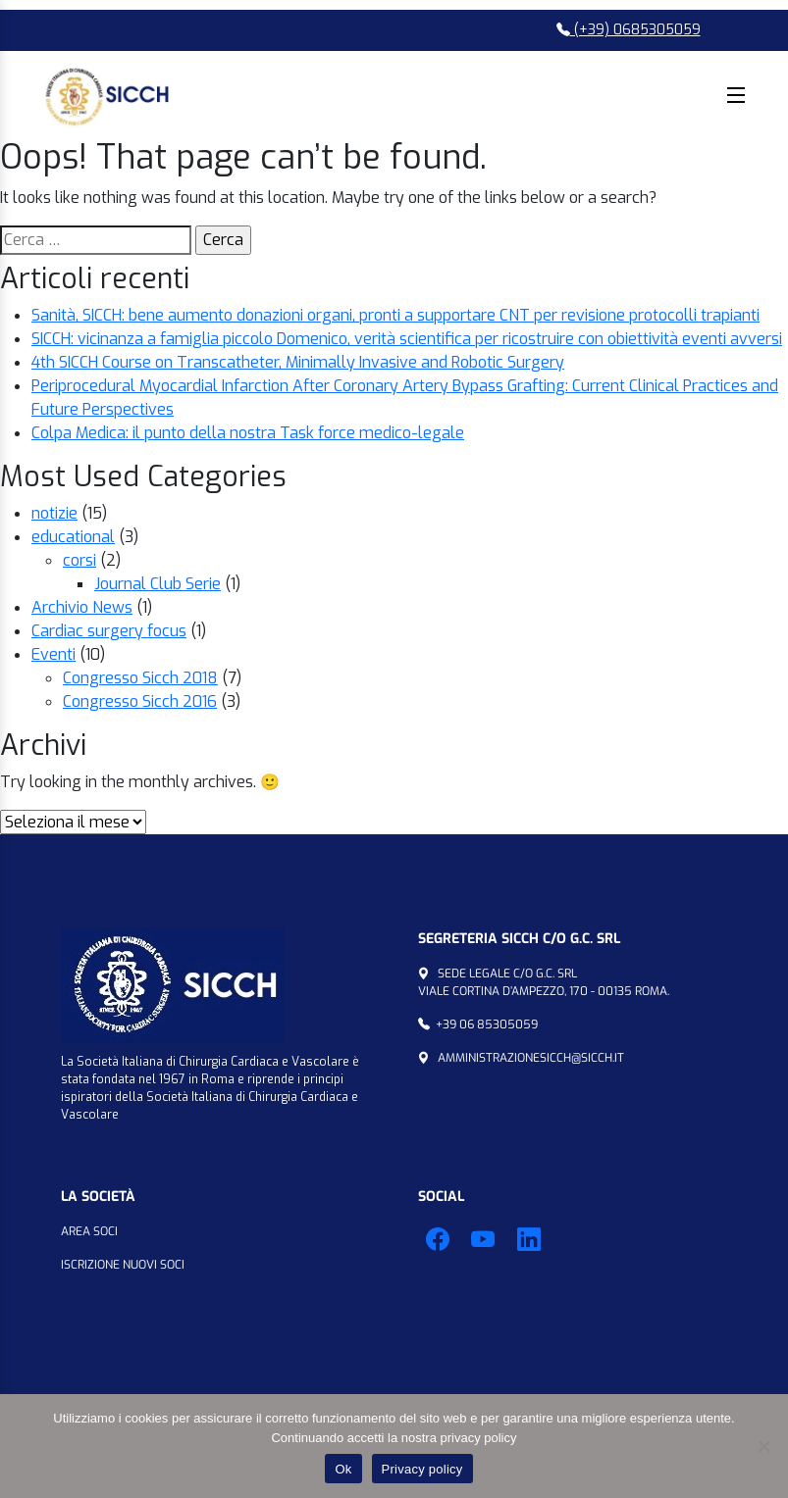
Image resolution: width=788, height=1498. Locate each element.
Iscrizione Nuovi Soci (122, 1265)
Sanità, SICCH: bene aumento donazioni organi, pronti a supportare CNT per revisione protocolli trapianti (395, 315)
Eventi (53, 654)
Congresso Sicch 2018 (140, 678)
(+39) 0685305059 (628, 30)
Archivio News (81, 607)
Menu (736, 95)
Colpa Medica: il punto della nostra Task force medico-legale (247, 433)
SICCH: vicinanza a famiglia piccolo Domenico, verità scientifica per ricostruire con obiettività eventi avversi (406, 338)
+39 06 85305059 (487, 1024)
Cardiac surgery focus (108, 631)
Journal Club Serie (157, 584)
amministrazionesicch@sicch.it (531, 1058)
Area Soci (89, 1231)
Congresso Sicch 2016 (140, 701)
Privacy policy (422, 1469)
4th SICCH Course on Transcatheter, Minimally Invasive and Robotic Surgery (297, 362)
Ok (343, 1469)
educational (73, 536)
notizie (54, 513)
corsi (79, 560)
